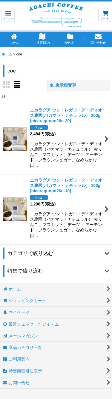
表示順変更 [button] (63, 85)
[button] (8, 15)
